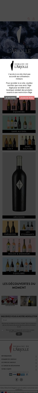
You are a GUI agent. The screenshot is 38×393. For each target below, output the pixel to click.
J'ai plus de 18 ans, (26, 98)
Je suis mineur (10, 98)
